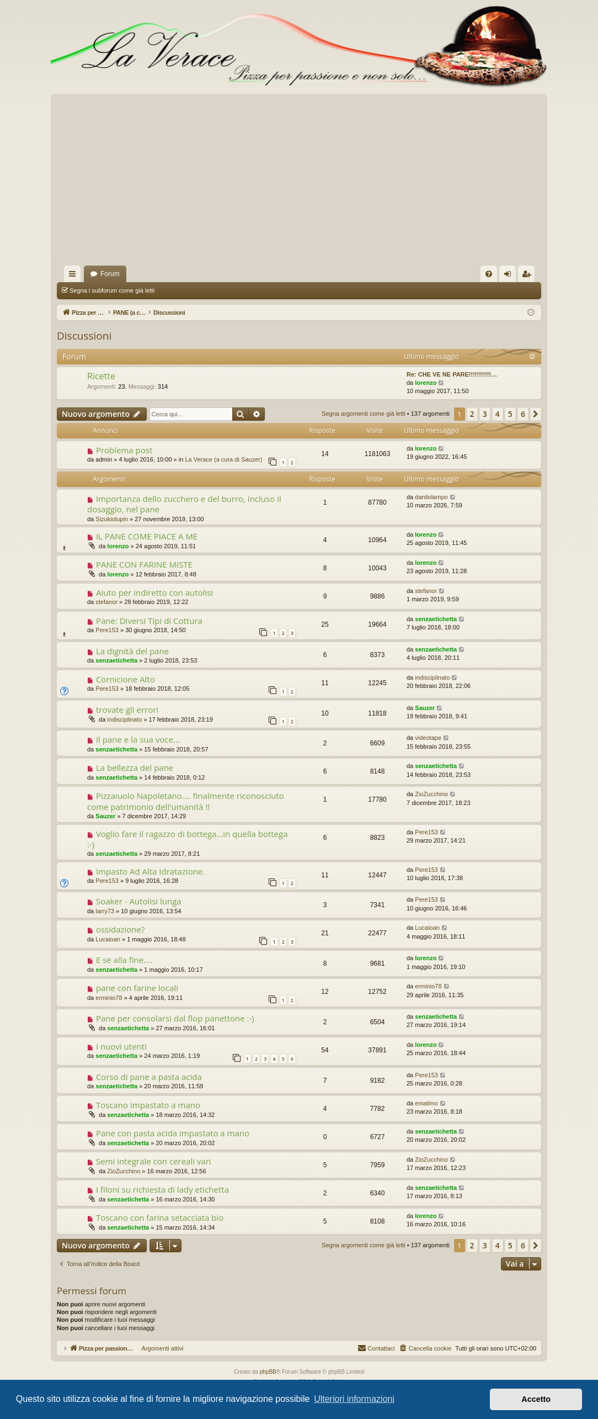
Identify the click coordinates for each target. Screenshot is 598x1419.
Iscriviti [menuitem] (529, 276)
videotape (428, 737)
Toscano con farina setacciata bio (159, 1217)
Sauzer (425, 708)
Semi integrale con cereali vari (153, 1161)
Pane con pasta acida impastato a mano (172, 1133)
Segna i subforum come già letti (112, 290)
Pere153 (107, 630)
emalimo (426, 1103)
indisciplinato (432, 677)
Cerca (278, 290)
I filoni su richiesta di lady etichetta (162, 1189)
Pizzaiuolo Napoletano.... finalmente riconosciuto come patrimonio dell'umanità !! (185, 801)
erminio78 (108, 997)
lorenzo (425, 382)
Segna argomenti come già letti (212, 290)
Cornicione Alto (125, 679)
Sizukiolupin (111, 519)
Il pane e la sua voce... (138, 739)
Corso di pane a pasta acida (149, 1076)
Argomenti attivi (313, 290)
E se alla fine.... (124, 959)
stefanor (106, 602)
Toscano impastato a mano (148, 1104)
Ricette (101, 376)
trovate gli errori (127, 709)
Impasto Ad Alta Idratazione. (150, 871)
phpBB (268, 1372)
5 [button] (510, 414)
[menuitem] (488, 274)
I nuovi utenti (121, 1046)
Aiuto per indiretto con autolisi (154, 592)
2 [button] (472, 414)
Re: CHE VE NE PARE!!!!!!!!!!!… (452, 374)
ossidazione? (120, 929)
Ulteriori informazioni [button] (354, 1399)
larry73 (104, 911)
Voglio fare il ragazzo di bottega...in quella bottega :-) (187, 839)
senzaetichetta (436, 619)
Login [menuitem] (510, 276)
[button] (535, 414)
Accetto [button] (536, 1399)
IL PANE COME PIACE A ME (146, 536)
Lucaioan (107, 939)
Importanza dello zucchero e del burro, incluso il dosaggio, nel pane (184, 504)
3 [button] (485, 414)
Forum (110, 274)
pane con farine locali (137, 987)
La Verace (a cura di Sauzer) (223, 459)
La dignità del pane (132, 650)
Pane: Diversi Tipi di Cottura (149, 620)
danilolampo (431, 497)
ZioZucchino (431, 794)
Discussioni (84, 336)
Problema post (124, 450)
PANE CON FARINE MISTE (144, 564)
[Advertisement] (299, 182)
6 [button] (523, 414)
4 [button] (497, 414)
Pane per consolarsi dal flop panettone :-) (175, 1018)
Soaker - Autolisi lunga (138, 901)
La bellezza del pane (134, 767)
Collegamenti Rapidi (74, 276)
